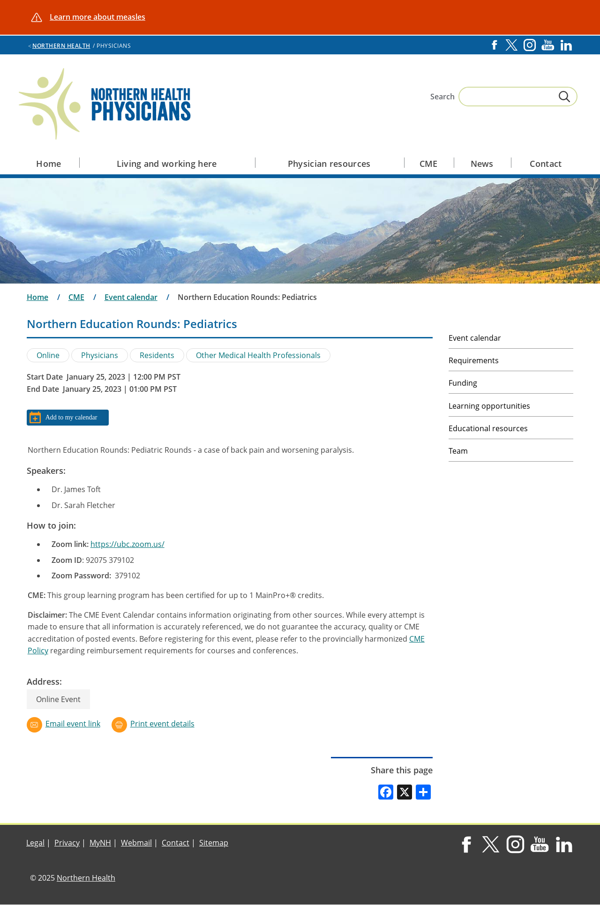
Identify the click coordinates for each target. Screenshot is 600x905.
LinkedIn (566, 45)
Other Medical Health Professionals (258, 355)
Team (458, 451)
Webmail (136, 843)
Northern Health (61, 46)
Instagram (530, 45)
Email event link (72, 723)
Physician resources (329, 163)
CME (429, 163)
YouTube (548, 45)
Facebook (494, 45)
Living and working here (167, 163)
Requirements (474, 360)
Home (48, 163)
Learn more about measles (97, 17)
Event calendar (131, 297)
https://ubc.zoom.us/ (127, 544)
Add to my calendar (71, 417)
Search (442, 96)
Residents (157, 355)
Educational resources (488, 428)
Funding (463, 383)
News (482, 163)
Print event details (162, 723)
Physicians (99, 355)
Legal (35, 843)
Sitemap (213, 843)
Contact (546, 163)
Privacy (67, 843)
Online (48, 355)
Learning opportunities (489, 406)
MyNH (100, 843)
